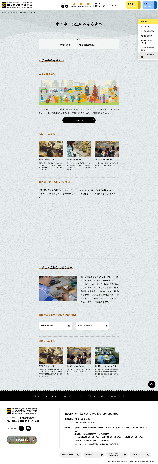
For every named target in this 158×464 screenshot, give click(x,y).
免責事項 (114, 396)
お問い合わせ (38, 396)
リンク (122, 396)
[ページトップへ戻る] (151, 384)
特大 (103, 6)
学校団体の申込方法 (147, 31)
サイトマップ (84, 396)
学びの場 (14, 12)
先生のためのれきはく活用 (147, 49)
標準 (95, 6)
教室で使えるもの (146, 36)
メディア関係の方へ (53, 396)
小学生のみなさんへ (66, 45)
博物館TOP (5, 12)
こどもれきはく (79, 120)
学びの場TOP (145, 26)
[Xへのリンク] (62, 6)
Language (113, 5)
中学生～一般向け (85, 325)
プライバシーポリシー (99, 396)
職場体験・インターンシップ (147, 42)
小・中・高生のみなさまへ (147, 56)
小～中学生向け (47, 325)
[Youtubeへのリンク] (66, 6)
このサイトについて (69, 396)
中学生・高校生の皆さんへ (87, 45)
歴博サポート (137, 454)
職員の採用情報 (68, 454)
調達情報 (88, 454)
